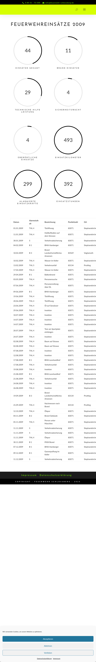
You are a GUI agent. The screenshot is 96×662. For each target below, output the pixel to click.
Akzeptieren (48, 639)
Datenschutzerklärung (44, 658)
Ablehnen (48, 646)
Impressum (56, 658)
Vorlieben (48, 653)
